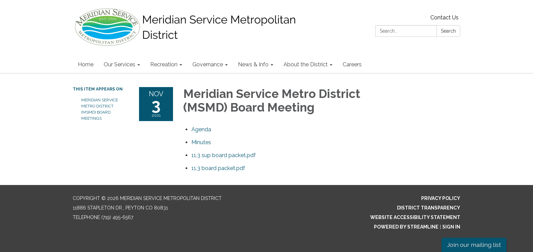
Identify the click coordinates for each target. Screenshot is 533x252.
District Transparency (428, 208)
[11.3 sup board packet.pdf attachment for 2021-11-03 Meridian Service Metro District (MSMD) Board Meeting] (223, 155)
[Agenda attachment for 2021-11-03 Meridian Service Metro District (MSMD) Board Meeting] (201, 129)
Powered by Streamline (406, 227)
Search (448, 31)
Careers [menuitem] (352, 64)
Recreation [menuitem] (163, 64)
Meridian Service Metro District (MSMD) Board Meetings (99, 109)
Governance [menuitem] (207, 64)
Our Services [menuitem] (119, 64)
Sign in (451, 227)
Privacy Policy (440, 198)
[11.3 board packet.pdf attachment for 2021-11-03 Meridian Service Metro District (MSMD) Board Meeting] (218, 168)
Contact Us (444, 17)
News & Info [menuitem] (253, 64)
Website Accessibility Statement (415, 217)
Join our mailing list (474, 244)
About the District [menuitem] (305, 64)
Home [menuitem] (85, 64)
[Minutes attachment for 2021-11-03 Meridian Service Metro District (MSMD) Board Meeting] (201, 142)
